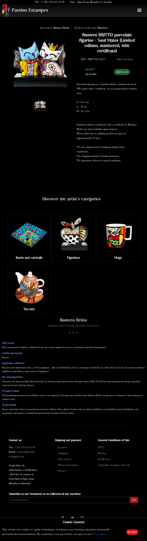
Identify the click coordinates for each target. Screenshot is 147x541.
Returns (102, 453)
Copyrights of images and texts (114, 465)
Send (134, 500)
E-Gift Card (104, 459)
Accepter (132, 532)
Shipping (63, 453)
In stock (62, 447)
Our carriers (64, 459)
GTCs (101, 447)
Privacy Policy (99, 534)
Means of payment (68, 465)
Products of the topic (91, 28)
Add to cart (122, 72)
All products (55, 28)
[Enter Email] (69, 500)
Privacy (62, 471)
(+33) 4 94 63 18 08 (53, 2)
